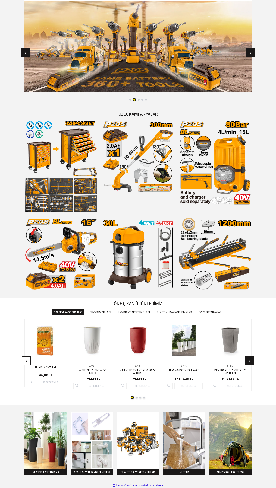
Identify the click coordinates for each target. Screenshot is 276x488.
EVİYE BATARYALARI (210, 312)
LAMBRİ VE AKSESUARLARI (134, 312)
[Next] (250, 52)
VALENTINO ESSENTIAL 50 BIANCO (92, 371)
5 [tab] (146, 100)
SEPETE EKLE (50, 382)
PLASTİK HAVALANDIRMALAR (174, 312)
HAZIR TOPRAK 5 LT (45, 366)
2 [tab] (134, 99)
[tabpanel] (138, 46)
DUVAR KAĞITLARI (100, 312)
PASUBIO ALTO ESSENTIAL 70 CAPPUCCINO (230, 371)
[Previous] (25, 52)
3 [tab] (139, 100)
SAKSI (92, 365)
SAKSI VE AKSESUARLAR (68, 312)
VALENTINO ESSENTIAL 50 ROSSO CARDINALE (138, 371)
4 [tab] (142, 100)
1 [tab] (130, 100)
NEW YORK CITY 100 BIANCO (184, 370)
